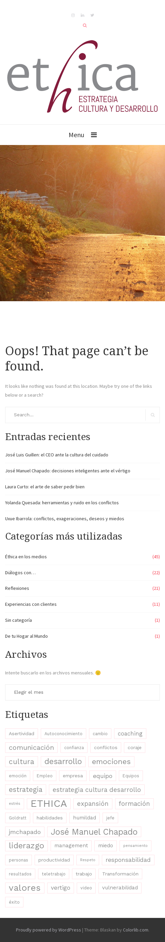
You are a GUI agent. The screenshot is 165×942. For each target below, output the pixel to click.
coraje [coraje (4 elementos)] (135, 747)
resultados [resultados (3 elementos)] (20, 873)
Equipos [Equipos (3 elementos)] (131, 775)
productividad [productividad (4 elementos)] (54, 860)
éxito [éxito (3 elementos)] (14, 902)
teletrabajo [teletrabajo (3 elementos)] (54, 873)
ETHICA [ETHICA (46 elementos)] (49, 803)
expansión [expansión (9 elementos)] (93, 804)
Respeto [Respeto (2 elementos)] (87, 860)
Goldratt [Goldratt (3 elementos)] (17, 817)
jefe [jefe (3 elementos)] (110, 817)
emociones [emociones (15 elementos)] (111, 761)
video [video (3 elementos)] (86, 887)
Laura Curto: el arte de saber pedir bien (45, 487)
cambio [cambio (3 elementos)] (100, 733)
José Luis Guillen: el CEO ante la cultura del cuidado (56, 455)
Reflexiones (17, 588)
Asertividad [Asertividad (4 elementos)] (21, 733)
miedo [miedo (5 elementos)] (105, 846)
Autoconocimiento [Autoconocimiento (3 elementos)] (63, 733)
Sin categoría (18, 620)
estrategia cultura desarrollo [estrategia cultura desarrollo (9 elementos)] (97, 790)
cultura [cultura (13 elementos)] (21, 761)
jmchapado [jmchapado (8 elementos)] (25, 831)
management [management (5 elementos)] (71, 846)
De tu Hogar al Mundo (26, 636)
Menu (76, 134)
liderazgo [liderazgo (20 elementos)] (26, 845)
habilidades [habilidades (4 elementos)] (50, 817)
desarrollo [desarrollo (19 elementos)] (63, 761)
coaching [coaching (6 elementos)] (130, 733)
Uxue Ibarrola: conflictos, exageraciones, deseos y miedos (64, 518)
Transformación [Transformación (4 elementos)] (120, 873)
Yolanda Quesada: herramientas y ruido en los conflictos (62, 503)
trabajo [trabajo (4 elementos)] (84, 873)
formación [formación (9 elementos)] (134, 804)
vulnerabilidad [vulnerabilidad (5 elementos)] (120, 888)
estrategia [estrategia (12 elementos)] (25, 789)
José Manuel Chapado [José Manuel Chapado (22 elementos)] (94, 832)
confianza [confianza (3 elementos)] (74, 747)
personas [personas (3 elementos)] (18, 860)
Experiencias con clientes (31, 604)
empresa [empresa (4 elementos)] (73, 775)
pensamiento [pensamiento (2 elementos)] (135, 846)
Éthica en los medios (26, 557)
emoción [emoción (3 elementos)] (17, 775)
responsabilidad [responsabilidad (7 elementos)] (128, 859)
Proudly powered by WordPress (48, 930)
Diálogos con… (20, 572)
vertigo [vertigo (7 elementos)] (60, 887)
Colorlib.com (135, 930)
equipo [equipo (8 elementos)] (102, 775)
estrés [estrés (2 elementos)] (14, 803)
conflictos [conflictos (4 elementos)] (105, 747)
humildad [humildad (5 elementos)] (84, 818)
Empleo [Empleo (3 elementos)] (45, 775)
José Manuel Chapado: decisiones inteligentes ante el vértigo (67, 471)
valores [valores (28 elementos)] (25, 888)
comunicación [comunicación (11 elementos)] (31, 747)
